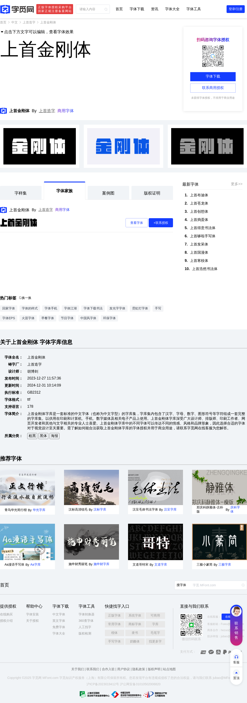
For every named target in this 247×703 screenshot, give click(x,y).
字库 (155, 624)
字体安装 (32, 614)
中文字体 (58, 614)
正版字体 (114, 615)
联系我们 (92, 669)
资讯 (154, 9)
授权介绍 (6, 620)
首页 (119, 9)
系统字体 (134, 615)
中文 (14, 22)
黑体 (43, 436)
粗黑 (32, 436)
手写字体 (114, 641)
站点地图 (169, 669)
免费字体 (58, 627)
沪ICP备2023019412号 (102, 684)
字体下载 (137, 9)
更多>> (236, 184)
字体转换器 (86, 614)
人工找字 (85, 627)
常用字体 (114, 624)
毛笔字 (155, 633)
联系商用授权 (213, 88)
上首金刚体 (19, 210)
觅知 (65, 678)
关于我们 (77, 669)
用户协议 (123, 669)
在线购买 (6, 614)
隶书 (135, 633)
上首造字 (29, 22)
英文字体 (58, 620)
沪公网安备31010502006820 (140, 684)
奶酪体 (135, 641)
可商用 (155, 615)
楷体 (114, 633)
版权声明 (154, 669)
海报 (54, 436)
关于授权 (32, 620)
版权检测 (85, 633)
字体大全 (172, 9)
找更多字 (155, 641)
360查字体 (86, 620)
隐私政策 (138, 669)
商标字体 (134, 624)
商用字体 (65, 111)
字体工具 (193, 9)
